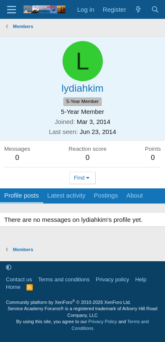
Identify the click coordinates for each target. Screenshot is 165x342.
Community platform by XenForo (68, 302)
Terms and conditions (64, 279)
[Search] (155, 9)
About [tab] (134, 195)
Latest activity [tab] (66, 195)
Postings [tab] (106, 195)
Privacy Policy (102, 321)
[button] (8, 267)
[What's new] (138, 9)
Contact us (19, 279)
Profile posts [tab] (21, 195)
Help (141, 279)
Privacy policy (112, 279)
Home (13, 287)
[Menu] (11, 9)
